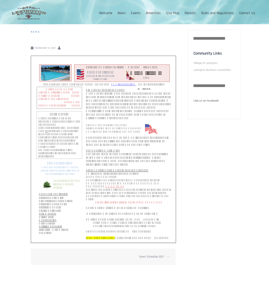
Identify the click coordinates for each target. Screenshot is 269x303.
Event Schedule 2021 (151, 257)
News (122, 13)
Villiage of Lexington (205, 63)
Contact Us (247, 13)
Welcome (105, 13)
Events (136, 13)
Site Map (172, 13)
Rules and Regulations (217, 13)
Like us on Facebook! (206, 101)
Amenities (153, 13)
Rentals (190, 13)
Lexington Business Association (212, 70)
